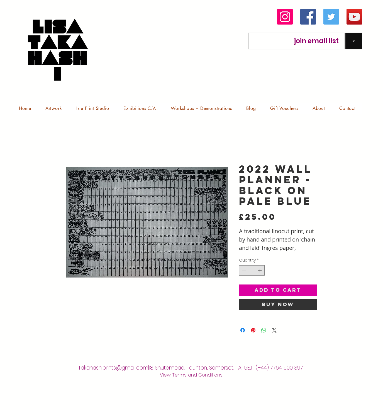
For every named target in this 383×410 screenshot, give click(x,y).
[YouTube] (354, 17)
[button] (53, 108)
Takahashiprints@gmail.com (113, 368)
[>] (353, 41)
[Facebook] (308, 17)
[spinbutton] (252, 270)
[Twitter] (331, 17)
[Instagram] (285, 17)
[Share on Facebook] (242, 330)
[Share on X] (274, 330)
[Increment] (260, 270)
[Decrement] (243, 270)
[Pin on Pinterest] (253, 330)
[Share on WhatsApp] (263, 330)
